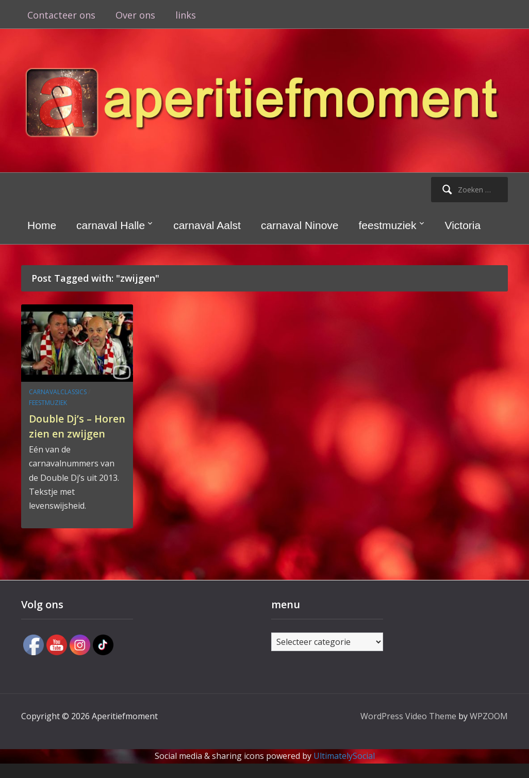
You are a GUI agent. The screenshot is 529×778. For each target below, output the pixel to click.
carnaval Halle (110, 225)
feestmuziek (388, 225)
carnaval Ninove (300, 225)
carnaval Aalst (207, 225)
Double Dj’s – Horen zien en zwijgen (67, 432)
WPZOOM (489, 731)
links (185, 15)
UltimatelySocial (344, 770)
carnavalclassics (58, 391)
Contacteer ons (61, 15)
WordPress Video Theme (408, 731)
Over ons (135, 15)
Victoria (463, 225)
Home (41, 225)
